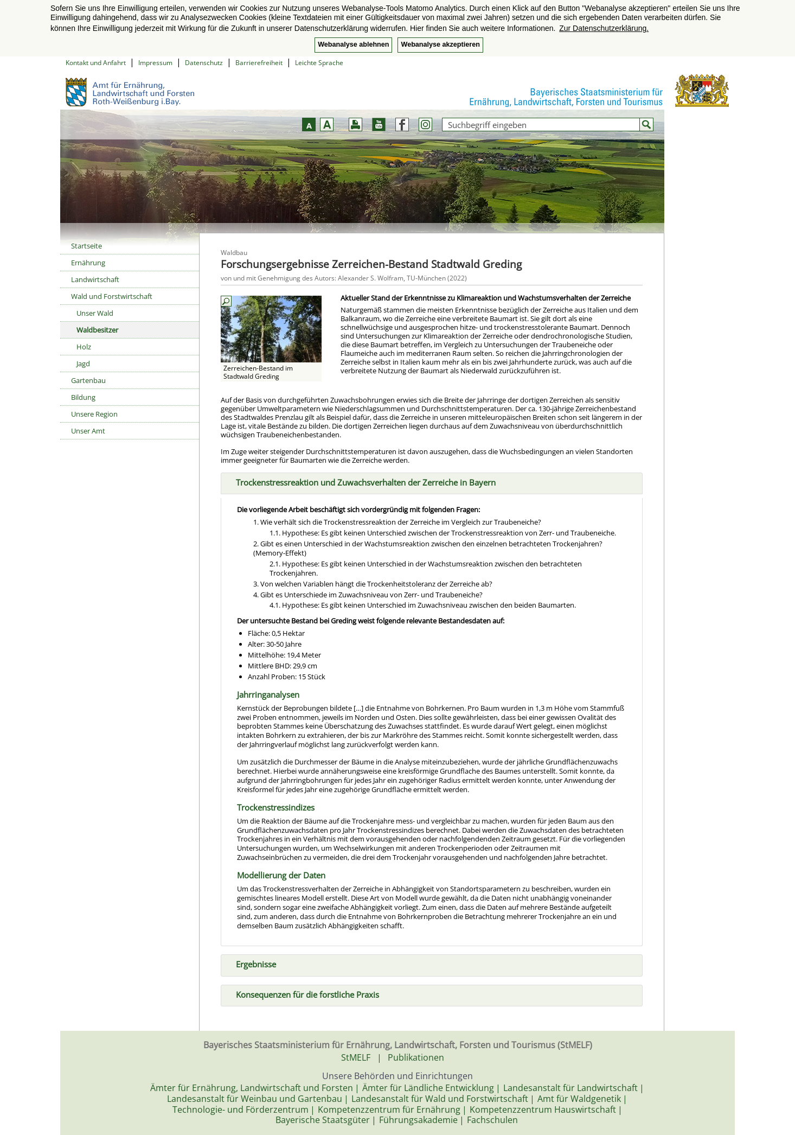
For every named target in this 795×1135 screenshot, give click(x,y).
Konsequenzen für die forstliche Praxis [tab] (303, 993)
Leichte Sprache (319, 62)
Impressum (155, 62)
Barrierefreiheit (259, 62)
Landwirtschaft (95, 279)
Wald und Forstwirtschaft (111, 296)
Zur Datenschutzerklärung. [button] (604, 28)
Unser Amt (88, 431)
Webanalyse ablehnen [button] (353, 44)
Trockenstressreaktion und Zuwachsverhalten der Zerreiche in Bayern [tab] (361, 481)
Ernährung (88, 262)
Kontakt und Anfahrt (96, 62)
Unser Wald (94, 313)
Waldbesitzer (97, 330)
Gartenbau (88, 380)
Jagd (83, 363)
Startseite (86, 246)
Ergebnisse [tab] (251, 963)
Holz (83, 347)
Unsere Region (94, 414)
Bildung (83, 397)
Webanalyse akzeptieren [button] (440, 44)
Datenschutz (204, 62)
